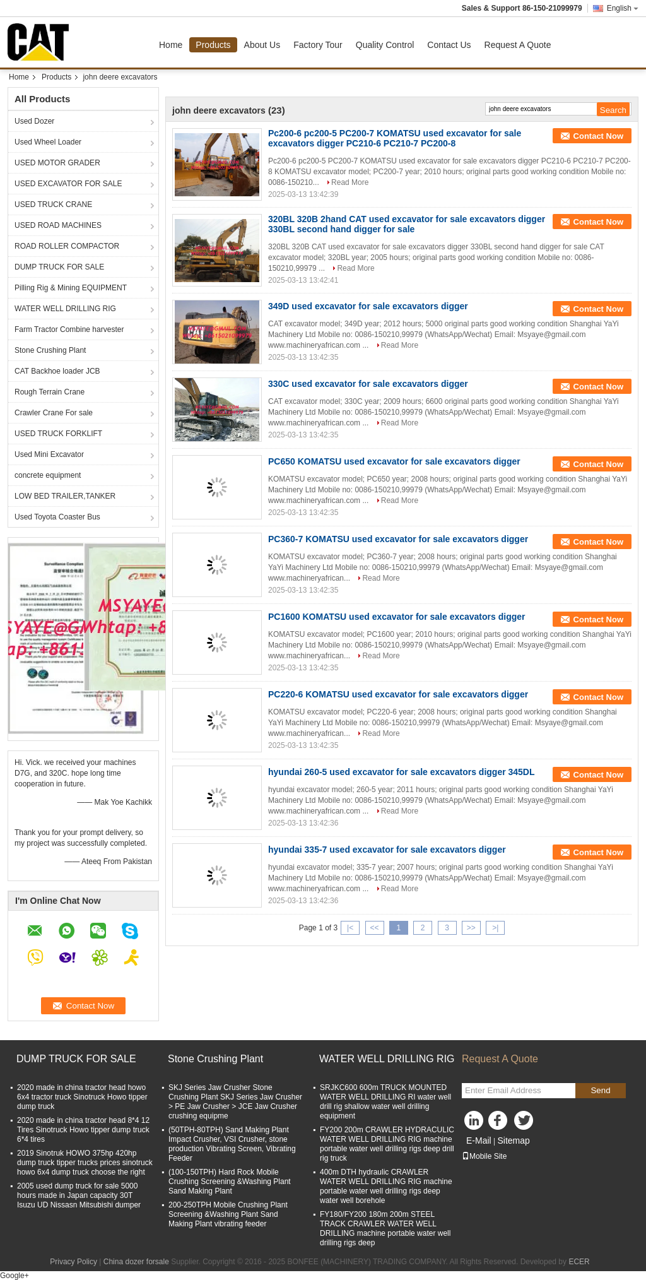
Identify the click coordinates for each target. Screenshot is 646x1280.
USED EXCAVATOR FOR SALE (68, 183)
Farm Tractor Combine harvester (69, 329)
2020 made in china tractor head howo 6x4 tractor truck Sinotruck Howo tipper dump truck (82, 1097)
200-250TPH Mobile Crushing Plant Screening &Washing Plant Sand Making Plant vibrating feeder (228, 1214)
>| (495, 927)
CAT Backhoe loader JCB (57, 371)
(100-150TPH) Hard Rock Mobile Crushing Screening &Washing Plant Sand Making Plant (229, 1181)
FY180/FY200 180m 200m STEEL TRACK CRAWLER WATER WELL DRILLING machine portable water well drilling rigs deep (385, 1228)
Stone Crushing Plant (50, 350)
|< (350, 927)
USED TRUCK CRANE (53, 204)
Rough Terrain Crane (50, 392)
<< (374, 927)
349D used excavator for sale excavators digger (368, 306)
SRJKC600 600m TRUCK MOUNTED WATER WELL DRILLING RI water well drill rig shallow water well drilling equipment (385, 1101)
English (622, 8)
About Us (262, 45)
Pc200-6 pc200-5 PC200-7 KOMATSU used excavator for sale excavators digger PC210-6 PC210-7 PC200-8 (394, 138)
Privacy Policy (73, 1261)
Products (213, 45)
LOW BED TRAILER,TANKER (65, 496)
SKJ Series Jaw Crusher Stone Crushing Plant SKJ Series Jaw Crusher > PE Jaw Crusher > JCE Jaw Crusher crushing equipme (235, 1101)
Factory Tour (318, 45)
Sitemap (513, 1140)
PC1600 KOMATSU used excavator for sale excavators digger (396, 617)
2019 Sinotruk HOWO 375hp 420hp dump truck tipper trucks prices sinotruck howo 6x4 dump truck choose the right (85, 1162)
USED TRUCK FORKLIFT (58, 433)
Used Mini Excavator (49, 454)
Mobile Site (484, 1156)
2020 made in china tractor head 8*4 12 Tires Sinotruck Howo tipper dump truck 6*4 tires (83, 1130)
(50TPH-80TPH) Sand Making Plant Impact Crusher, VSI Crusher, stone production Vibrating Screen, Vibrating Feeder (232, 1144)
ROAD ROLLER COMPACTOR (67, 246)
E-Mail (478, 1140)
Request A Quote (517, 45)
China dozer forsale (136, 1261)
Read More (349, 182)
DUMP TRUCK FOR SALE (59, 267)
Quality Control (385, 45)
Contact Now (598, 136)
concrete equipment (48, 475)
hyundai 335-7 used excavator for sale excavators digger (387, 849)
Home (170, 45)
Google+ (14, 1275)
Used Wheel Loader (48, 142)
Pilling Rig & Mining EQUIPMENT (71, 287)
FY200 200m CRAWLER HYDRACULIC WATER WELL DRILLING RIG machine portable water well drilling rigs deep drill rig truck (387, 1144)
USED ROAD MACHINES (58, 225)
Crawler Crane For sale (54, 412)
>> (471, 927)
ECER (578, 1261)
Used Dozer (34, 121)
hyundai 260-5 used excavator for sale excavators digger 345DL (401, 772)
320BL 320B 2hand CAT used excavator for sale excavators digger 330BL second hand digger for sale (406, 224)
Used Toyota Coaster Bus (57, 517)
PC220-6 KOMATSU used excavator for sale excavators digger (398, 694)
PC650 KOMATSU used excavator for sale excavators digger (394, 461)
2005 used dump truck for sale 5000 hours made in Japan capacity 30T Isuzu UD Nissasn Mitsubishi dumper (79, 1195)
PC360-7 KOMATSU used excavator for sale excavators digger (398, 539)
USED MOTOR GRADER (57, 162)
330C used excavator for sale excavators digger (368, 384)
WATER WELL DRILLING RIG (65, 308)
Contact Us (449, 45)
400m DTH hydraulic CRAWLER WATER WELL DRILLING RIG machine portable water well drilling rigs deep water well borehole (386, 1186)
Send (600, 1090)
